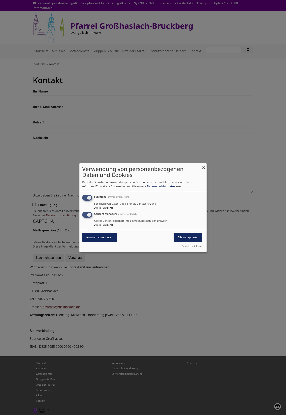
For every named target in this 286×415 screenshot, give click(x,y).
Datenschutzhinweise (161, 186)
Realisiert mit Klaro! (192, 246)
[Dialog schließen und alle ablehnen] (204, 165)
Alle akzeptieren (188, 237)
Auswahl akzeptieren (99, 237)
